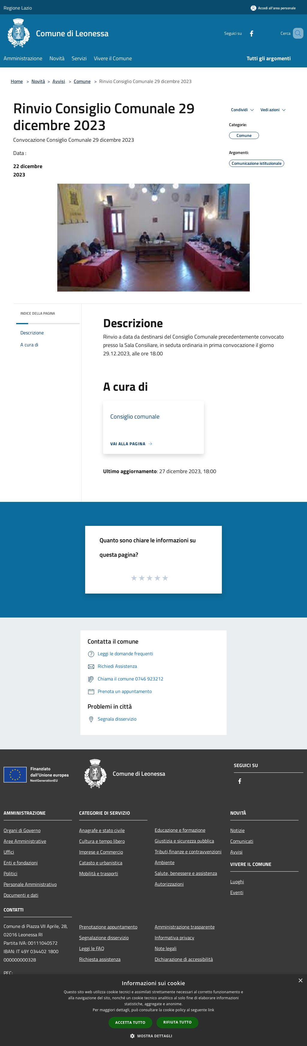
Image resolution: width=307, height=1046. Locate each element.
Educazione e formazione (180, 830)
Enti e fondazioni (21, 862)
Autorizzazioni (169, 883)
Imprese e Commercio (101, 851)
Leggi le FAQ (91, 948)
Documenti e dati (21, 895)
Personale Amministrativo (30, 884)
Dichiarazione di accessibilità (184, 959)
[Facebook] (243, 33)
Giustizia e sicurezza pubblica (184, 840)
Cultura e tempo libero (102, 841)
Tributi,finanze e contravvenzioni (188, 851)
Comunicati (241, 841)
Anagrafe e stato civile (102, 830)
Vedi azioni (274, 110)
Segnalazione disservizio (104, 937)
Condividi (243, 110)
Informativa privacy (174, 937)
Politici (10, 873)
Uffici (9, 851)
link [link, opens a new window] (211, 1009)
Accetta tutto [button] (130, 1022)
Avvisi (58, 81)
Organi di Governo (22, 830)
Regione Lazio (18, 7)
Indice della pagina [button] (37, 313)
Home (17, 81)
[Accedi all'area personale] (273, 8)
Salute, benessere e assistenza (186, 873)
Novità (38, 81)
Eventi (236, 892)
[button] (153, 1036)
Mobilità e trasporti (98, 873)
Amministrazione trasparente (185, 926)
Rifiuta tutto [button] (177, 1022)
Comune (82, 81)
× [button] (300, 981)
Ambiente (164, 862)
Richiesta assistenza (100, 959)
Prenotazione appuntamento (108, 926)
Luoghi (237, 881)
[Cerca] (296, 33)
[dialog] (153, 1010)
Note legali (166, 948)
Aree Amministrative (25, 841)
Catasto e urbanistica (100, 862)
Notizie (237, 830)
